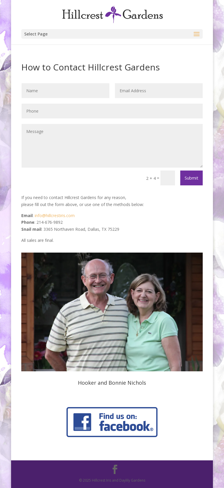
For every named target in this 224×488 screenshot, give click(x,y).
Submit (191, 178)
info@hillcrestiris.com (55, 215)
